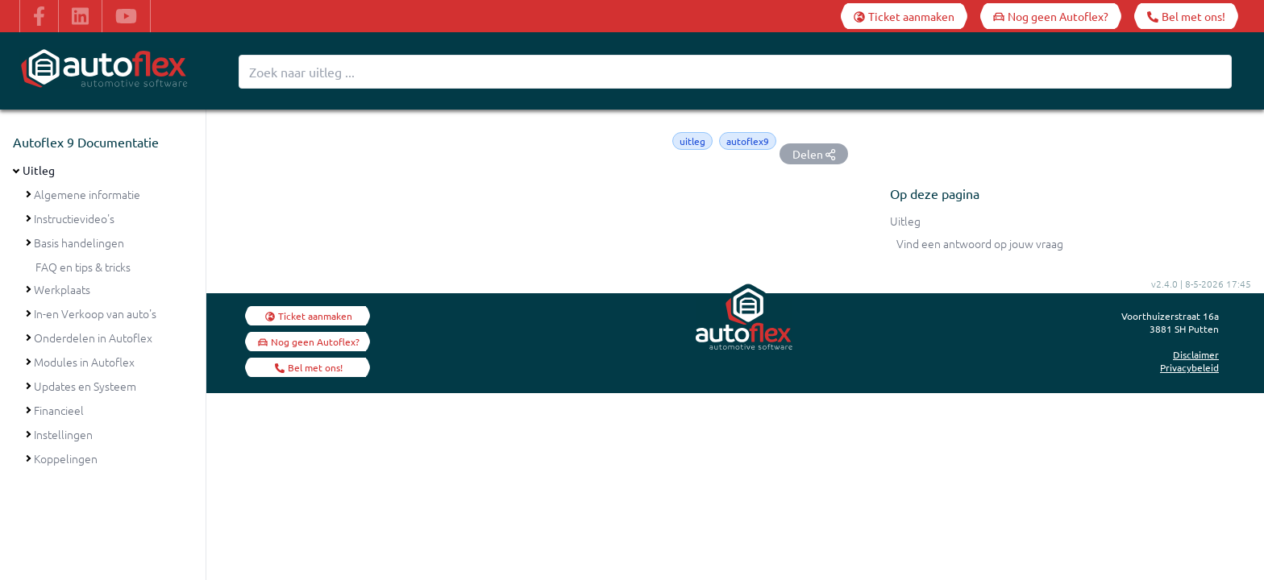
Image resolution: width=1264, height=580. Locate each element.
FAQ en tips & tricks (83, 267)
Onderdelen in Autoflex (93, 337)
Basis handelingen (79, 242)
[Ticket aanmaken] (904, 16)
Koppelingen (66, 458)
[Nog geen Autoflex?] (1051, 16)
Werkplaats (62, 289)
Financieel (59, 410)
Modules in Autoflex (84, 362)
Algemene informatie (87, 194)
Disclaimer (1196, 354)
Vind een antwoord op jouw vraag (979, 243)
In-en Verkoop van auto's (95, 313)
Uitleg (39, 170)
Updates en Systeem (85, 386)
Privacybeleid (1189, 367)
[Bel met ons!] (1186, 16)
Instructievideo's (74, 218)
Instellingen (63, 434)
